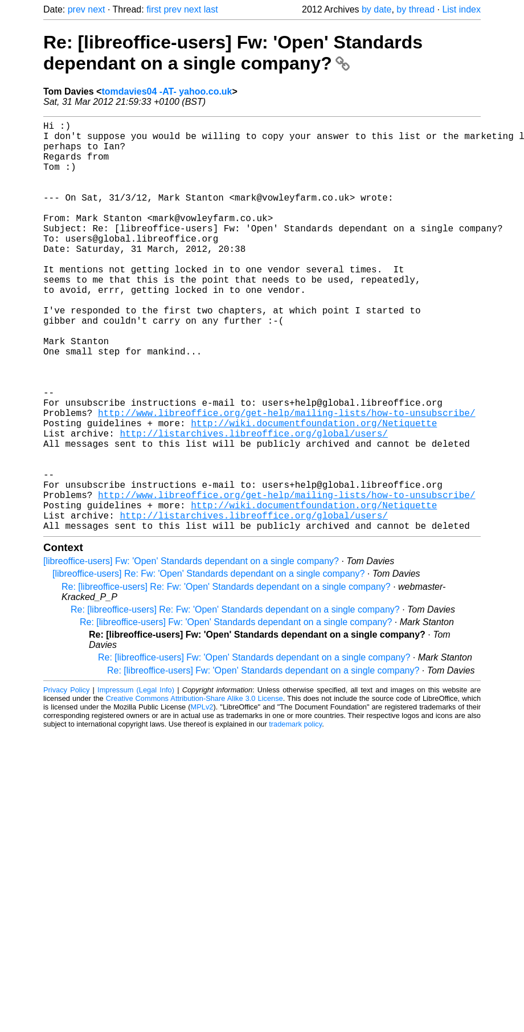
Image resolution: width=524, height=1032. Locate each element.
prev (76, 9)
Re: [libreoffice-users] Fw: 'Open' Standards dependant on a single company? (233, 53)
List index (461, 9)
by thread (415, 9)
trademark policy (295, 815)
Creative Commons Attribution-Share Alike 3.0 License (194, 789)
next (96, 9)
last (211, 9)
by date (376, 9)
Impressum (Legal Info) (135, 781)
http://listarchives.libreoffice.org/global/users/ (253, 503)
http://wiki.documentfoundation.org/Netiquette (314, 491)
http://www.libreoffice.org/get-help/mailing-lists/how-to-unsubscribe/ (286, 478)
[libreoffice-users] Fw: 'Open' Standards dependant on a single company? (191, 652)
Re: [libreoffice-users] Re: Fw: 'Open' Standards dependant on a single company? (226, 678)
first (153, 9)
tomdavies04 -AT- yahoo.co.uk (166, 91)
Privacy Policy (66, 781)
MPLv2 (202, 798)
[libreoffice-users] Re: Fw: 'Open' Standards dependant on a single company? (208, 665)
